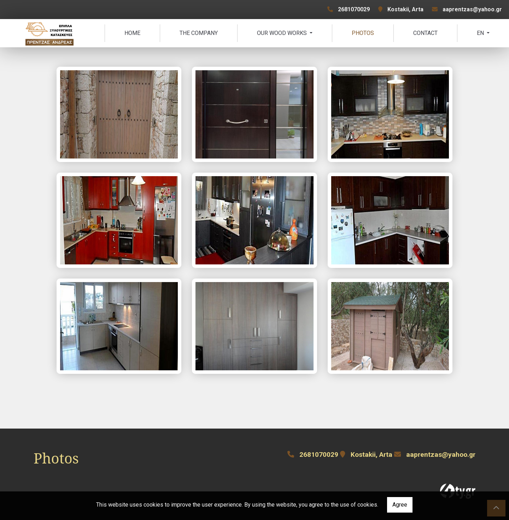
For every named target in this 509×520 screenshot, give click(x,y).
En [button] (481, 33)
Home (132, 33)
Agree (399, 504)
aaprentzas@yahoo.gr (472, 9)
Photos (363, 33)
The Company (199, 33)
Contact (425, 33)
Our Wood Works (282, 33)
